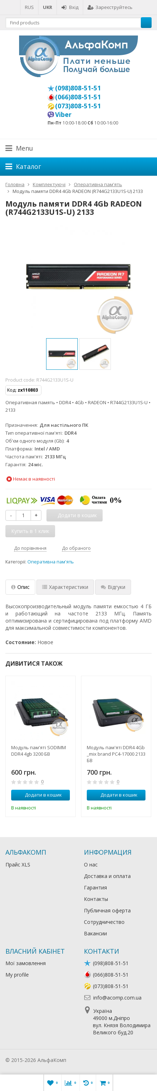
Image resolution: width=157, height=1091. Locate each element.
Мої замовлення (25, 963)
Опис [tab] (20, 587)
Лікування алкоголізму (95, 1060)
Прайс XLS (17, 864)
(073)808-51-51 (78, 105)
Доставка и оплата (107, 876)
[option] (61, 354)
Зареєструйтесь (110, 7)
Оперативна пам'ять (50, 562)
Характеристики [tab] (65, 587)
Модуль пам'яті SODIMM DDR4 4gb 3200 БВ (38, 750)
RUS (29, 7)
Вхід (69, 7)
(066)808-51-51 (78, 97)
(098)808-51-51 (78, 88)
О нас (91, 864)
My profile (17, 974)
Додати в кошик (39, 795)
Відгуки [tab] (113, 587)
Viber (63, 114)
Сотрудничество (104, 921)
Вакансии (95, 933)
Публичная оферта (107, 910)
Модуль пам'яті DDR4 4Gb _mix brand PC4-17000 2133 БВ (116, 754)
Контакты (96, 899)
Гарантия (95, 887)
